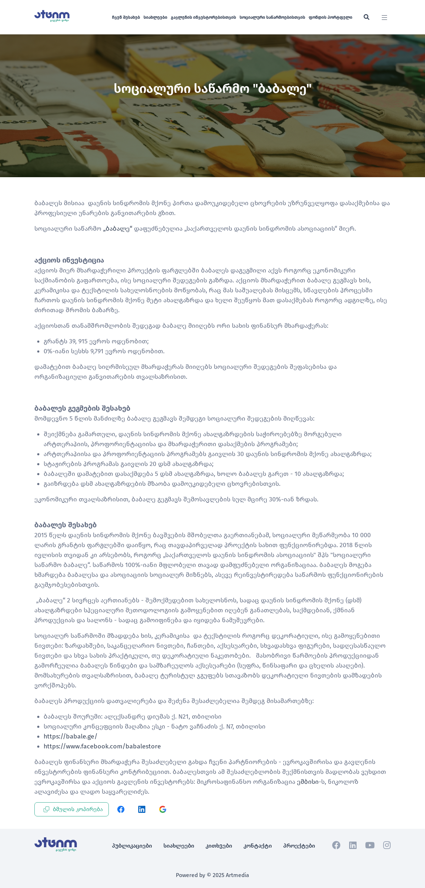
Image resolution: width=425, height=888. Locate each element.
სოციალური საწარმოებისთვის (272, 17)
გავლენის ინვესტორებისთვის (203, 17)
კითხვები (219, 845)
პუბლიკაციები (132, 845)
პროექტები (299, 845)
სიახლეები (155, 17)
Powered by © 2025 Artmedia (212, 875)
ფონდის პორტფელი (330, 17)
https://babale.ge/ (70, 736)
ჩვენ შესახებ (126, 17)
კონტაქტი (258, 845)
